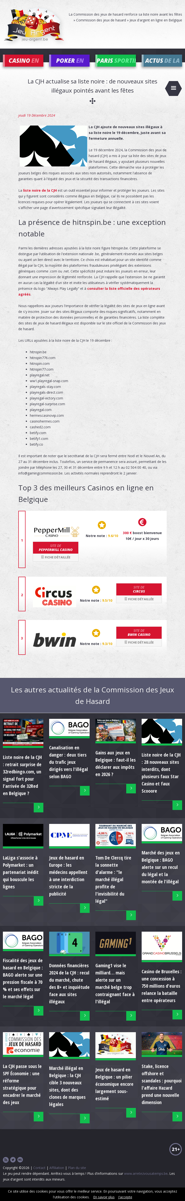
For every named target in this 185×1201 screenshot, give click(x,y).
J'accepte (125, 1197)
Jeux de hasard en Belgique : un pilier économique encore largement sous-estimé (114, 1091)
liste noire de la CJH (40, 197)
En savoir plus (104, 1197)
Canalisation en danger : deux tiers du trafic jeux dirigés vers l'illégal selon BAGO (68, 769)
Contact (39, 1175)
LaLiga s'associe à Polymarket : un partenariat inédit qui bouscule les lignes (21, 879)
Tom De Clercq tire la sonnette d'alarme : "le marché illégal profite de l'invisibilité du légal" (113, 886)
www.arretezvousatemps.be (146, 1180)
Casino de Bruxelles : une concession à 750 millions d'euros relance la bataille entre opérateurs (162, 993)
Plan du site (77, 1175)
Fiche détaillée (55, 564)
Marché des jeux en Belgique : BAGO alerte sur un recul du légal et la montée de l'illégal (161, 874)
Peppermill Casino (55, 554)
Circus (139, 596)
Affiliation (56, 1175)
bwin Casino (139, 639)
